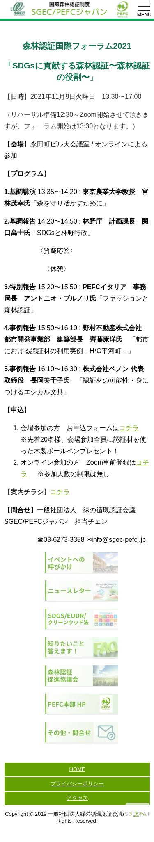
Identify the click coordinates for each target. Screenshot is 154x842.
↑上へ (137, 813)
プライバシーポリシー (77, 783)
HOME (77, 769)
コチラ (129, 427)
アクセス (77, 798)
